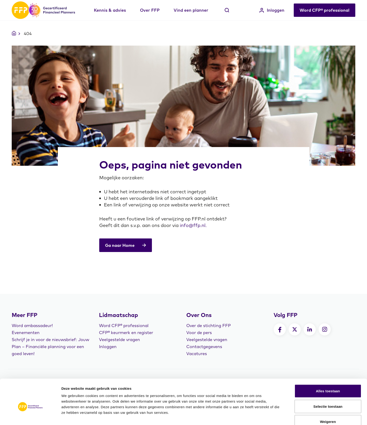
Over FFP (150, 10)
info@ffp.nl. (193, 225)
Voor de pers (199, 332)
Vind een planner (191, 10)
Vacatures (196, 353)
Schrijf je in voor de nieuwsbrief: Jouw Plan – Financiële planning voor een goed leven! (50, 346)
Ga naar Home (125, 245)
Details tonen (253, 416)
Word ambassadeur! (32, 325)
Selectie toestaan (327, 383)
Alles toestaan (328, 367)
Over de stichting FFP (208, 325)
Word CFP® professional (324, 10)
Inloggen (271, 10)
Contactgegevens (204, 346)
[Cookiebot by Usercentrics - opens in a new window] (30, 415)
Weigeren (328, 398)
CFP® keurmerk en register (126, 332)
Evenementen (26, 332)
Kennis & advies (110, 10)
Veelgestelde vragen (119, 339)
